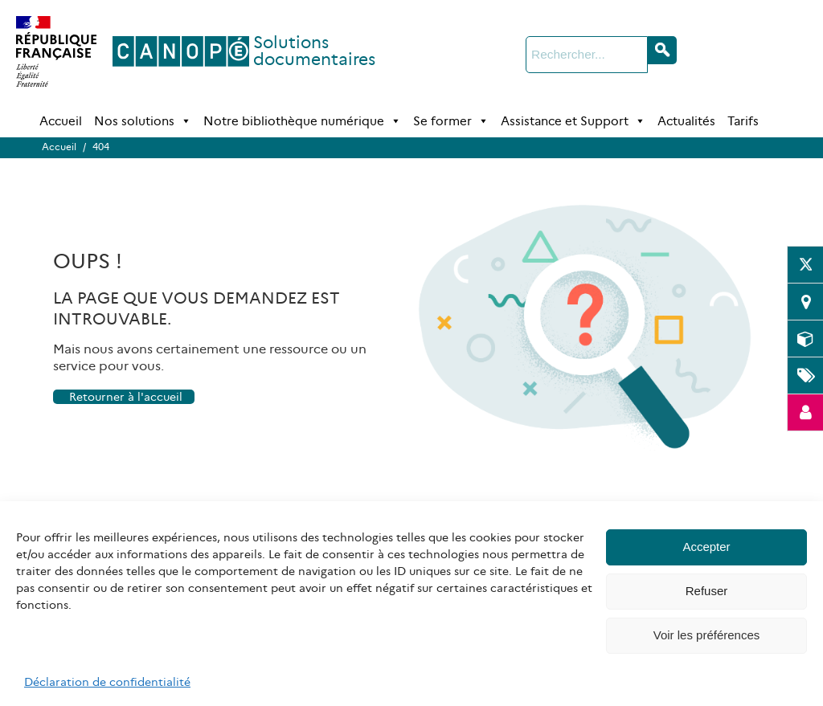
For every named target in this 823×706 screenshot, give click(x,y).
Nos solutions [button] (142, 121)
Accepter (706, 546)
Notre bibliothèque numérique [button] (302, 121)
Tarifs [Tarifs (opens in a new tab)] (743, 121)
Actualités (686, 121)
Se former (451, 121)
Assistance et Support (573, 121)
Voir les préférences (706, 635)
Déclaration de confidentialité (107, 682)
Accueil (60, 121)
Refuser (707, 591)
